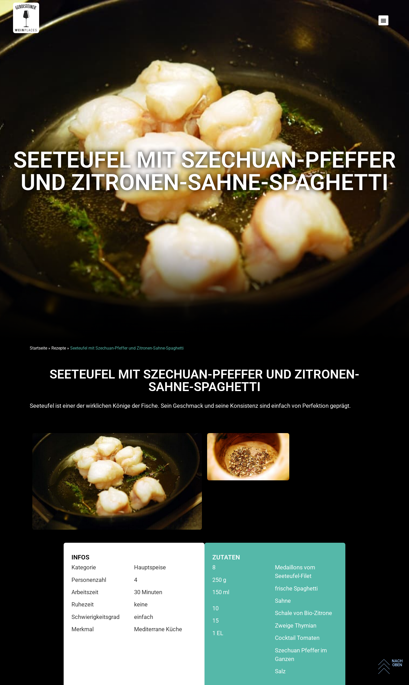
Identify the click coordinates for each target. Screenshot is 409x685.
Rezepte (58, 348)
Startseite (38, 348)
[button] (383, 20)
